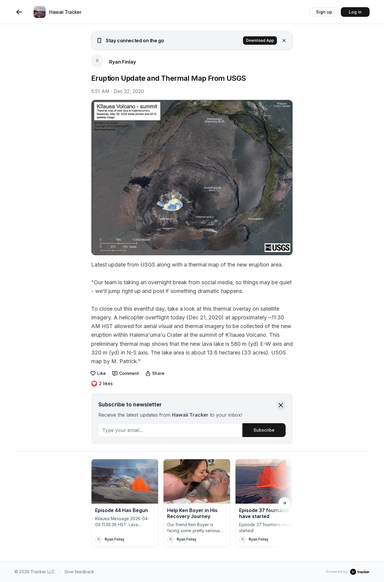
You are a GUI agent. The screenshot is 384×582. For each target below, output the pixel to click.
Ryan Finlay (122, 62)
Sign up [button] (324, 11)
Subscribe (264, 430)
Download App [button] (260, 40)
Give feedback (79, 571)
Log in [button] (355, 11)
